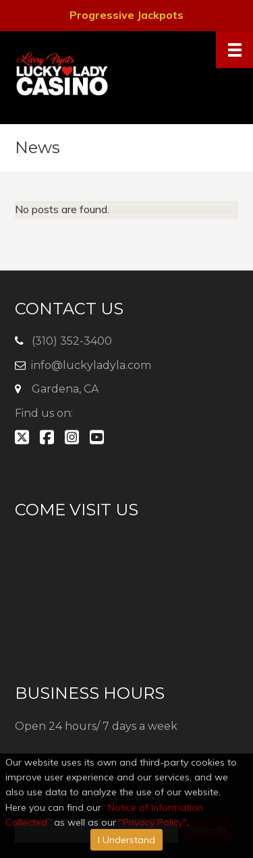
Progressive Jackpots (126, 15)
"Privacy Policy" (153, 822)
